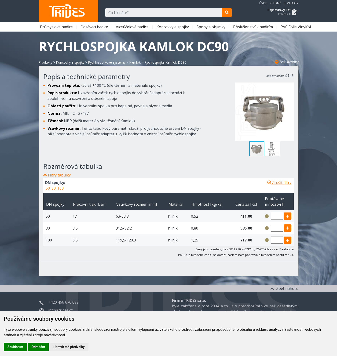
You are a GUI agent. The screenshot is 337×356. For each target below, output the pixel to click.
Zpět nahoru (284, 288)
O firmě (275, 3)
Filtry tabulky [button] (59, 175)
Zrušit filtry (279, 182)
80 (53, 188)
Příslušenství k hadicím (253, 26)
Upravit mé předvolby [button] (68, 347)
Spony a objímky (211, 26)
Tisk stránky (286, 62)
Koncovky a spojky (173, 26)
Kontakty (291, 3)
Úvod (263, 3)
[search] (227, 12)
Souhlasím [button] (15, 347)
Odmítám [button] (38, 347)
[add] (287, 216)
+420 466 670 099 (63, 302)
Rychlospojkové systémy (106, 62)
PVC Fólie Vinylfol (296, 26)
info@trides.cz (60, 310)
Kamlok (135, 62)
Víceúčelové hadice (133, 26)
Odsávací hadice (95, 26)
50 (48, 188)
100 (60, 188)
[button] (272, 149)
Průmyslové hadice (57, 26)
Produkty (45, 62)
